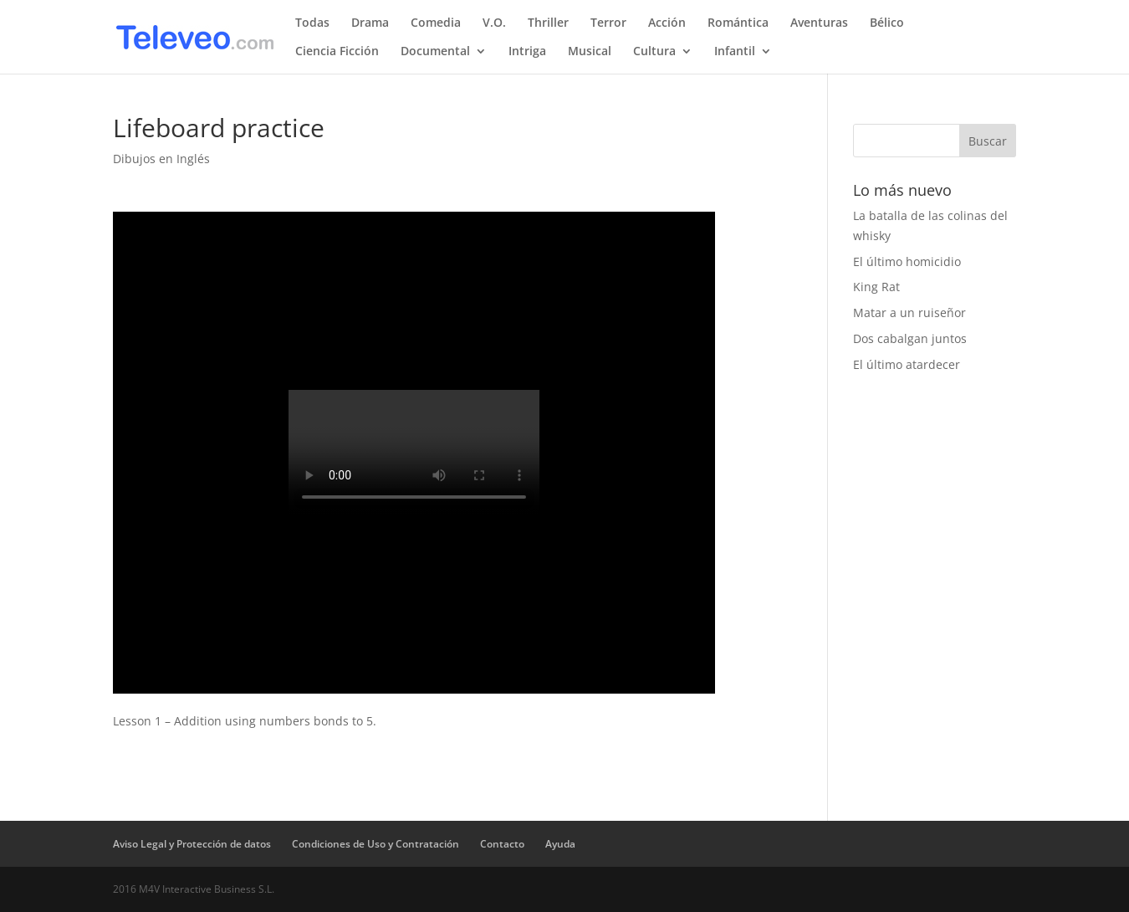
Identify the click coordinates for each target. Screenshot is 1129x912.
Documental (435, 52)
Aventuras (819, 23)
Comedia (436, 23)
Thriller (548, 23)
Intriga (527, 52)
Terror (608, 23)
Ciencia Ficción (337, 52)
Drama (370, 23)
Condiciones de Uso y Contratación (375, 844)
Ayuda (560, 844)
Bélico (887, 23)
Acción (667, 23)
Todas (312, 23)
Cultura (654, 52)
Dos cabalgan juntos (910, 338)
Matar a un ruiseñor (909, 312)
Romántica (738, 23)
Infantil (734, 52)
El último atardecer (906, 364)
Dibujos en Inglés (161, 159)
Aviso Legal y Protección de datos (192, 844)
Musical (589, 52)
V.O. (494, 23)
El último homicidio (907, 261)
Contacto (502, 844)
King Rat (876, 287)
